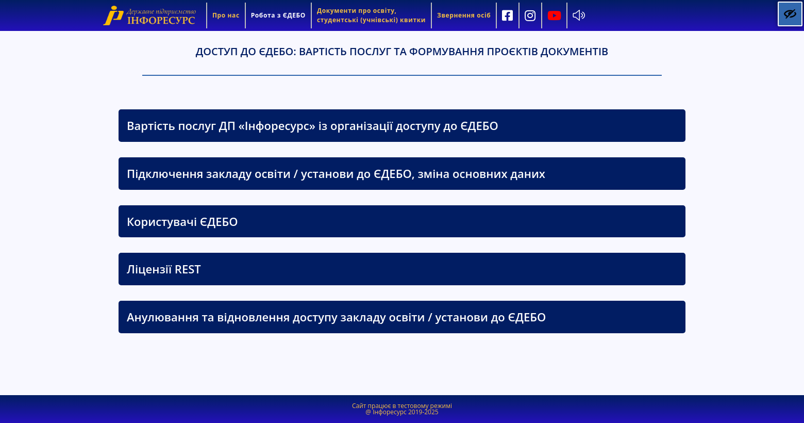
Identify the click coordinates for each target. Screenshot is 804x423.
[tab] (402, 125)
